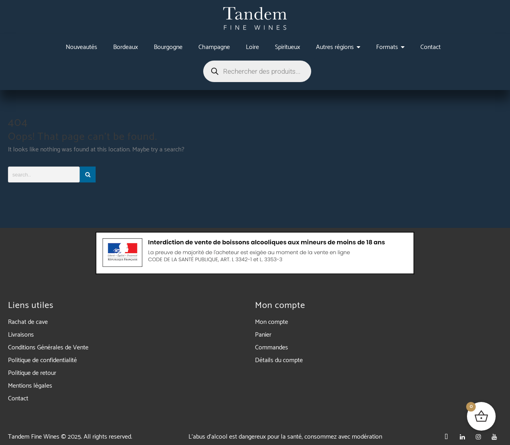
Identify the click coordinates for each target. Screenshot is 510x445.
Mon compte (271, 322)
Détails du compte (279, 360)
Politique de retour (32, 373)
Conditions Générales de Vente (48, 347)
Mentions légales (30, 385)
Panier (263, 334)
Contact (18, 398)
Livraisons (21, 334)
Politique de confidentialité (42, 360)
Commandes (271, 347)
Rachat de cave (28, 322)
